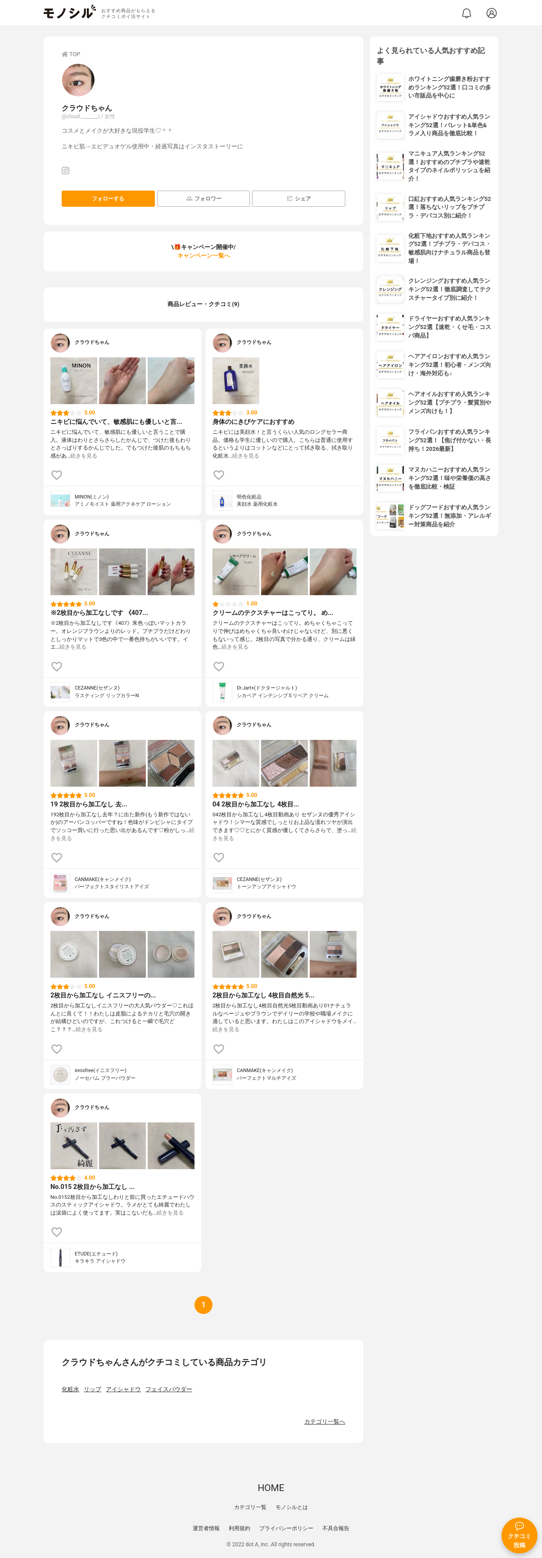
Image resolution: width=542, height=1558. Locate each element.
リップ (92, 1389)
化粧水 (70, 1389)
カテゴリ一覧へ (324, 1421)
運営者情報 (206, 1528)
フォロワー (203, 198)
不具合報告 (335, 1528)
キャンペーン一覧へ (203, 255)
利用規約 (239, 1528)
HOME (270, 1487)
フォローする (108, 199)
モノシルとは (292, 1507)
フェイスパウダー (168, 1389)
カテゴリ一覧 (250, 1507)
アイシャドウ (123, 1389)
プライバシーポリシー (286, 1528)
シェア (298, 198)
